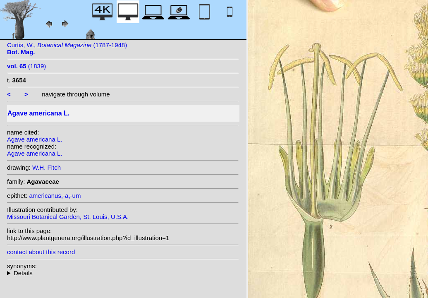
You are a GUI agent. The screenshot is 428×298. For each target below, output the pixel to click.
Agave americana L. (34, 139)
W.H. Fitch (46, 167)
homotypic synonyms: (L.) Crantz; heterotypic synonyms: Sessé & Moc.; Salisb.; (123, 272)
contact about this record (41, 251)
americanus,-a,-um (55, 195)
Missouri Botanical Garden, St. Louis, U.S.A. (68, 216)
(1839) (26, 66)
